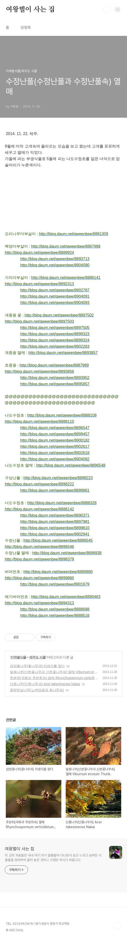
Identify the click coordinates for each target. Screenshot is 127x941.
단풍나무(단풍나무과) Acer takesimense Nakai (45, 684)
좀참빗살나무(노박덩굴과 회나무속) (37, 690)
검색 (106, 9)
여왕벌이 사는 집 (30, 9)
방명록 (26, 27)
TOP (117, 925)
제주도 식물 (37, 657)
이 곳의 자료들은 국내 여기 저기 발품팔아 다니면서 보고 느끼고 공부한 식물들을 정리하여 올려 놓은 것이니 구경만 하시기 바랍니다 (53, 857)
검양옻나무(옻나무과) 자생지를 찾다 (37, 666)
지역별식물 (18, 657)
